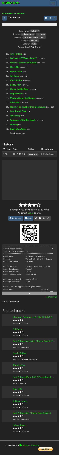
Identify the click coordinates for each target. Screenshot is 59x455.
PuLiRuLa (17, 329)
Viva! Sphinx (16, 80)
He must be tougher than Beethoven (28, 106)
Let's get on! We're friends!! (23, 58)
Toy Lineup (15, 115)
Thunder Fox (19, 365)
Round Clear (16, 71)
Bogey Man (15, 84)
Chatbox (35, 445)
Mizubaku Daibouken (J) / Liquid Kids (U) (32, 317)
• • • (29, 293)
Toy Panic (14, 75)
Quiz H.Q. (17, 389)
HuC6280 (35, 31)
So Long (14, 124)
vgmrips (11, 3)
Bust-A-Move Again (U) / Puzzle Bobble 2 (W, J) (36, 341)
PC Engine (41, 34)
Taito (32, 40)
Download (15, 218)
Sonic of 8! (33, 154)
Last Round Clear (18, 111)
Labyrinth (14, 102)
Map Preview (16, 93)
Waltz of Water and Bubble (23, 62)
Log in (31, 212)
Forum (24, 445)
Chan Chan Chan (18, 128)
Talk (28, 218)
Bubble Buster (19, 425)
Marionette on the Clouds (22, 98)
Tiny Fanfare (16, 53)
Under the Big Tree (19, 89)
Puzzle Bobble (19, 353)
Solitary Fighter (20, 401)
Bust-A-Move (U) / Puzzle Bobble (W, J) (32, 413)
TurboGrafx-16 (28, 34)
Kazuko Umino (29, 37)
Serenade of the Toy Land (22, 120)
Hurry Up (14, 67)
